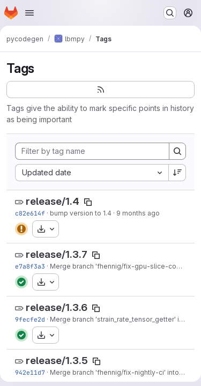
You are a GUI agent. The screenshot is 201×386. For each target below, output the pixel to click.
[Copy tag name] (87, 202)
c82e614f (30, 213)
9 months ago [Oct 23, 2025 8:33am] (138, 213)
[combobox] (91, 172)
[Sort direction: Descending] (177, 172)
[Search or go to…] (169, 12)
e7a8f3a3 (30, 266)
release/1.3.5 (57, 360)
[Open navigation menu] (29, 12)
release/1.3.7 (56, 254)
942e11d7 (30, 372)
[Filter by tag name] (92, 151)
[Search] (177, 151)
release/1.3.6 (56, 307)
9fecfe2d (30, 319)
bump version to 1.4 (80, 213)
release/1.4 (52, 201)
